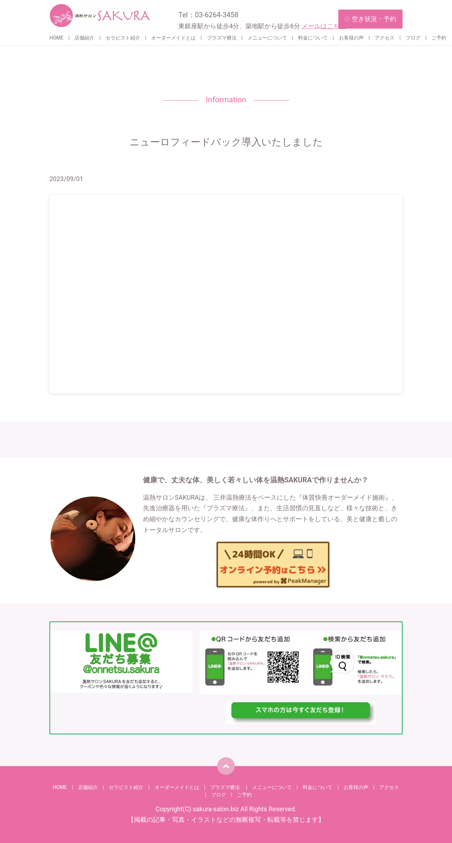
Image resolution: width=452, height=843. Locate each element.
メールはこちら (324, 26)
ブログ (413, 38)
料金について (313, 38)
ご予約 (439, 38)
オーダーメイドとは (173, 38)
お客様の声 (351, 38)
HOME (56, 38)
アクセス (384, 38)
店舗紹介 (84, 38)
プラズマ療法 (222, 38)
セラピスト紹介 (123, 38)
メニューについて (267, 38)
